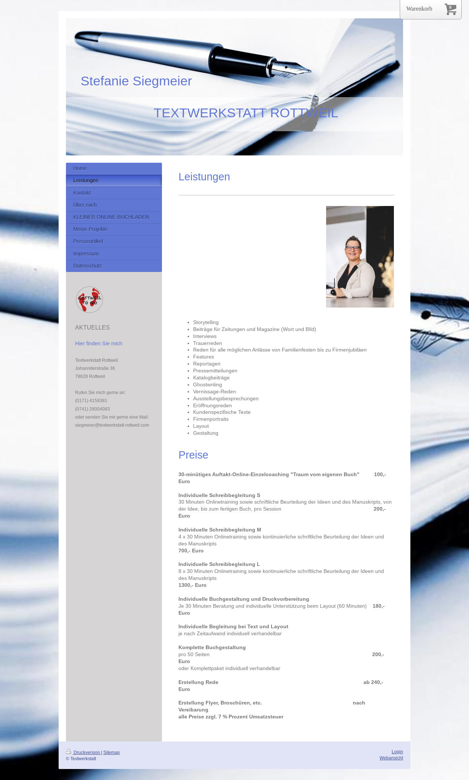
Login (397, 751)
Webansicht (391, 758)
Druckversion (83, 752)
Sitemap (111, 752)
